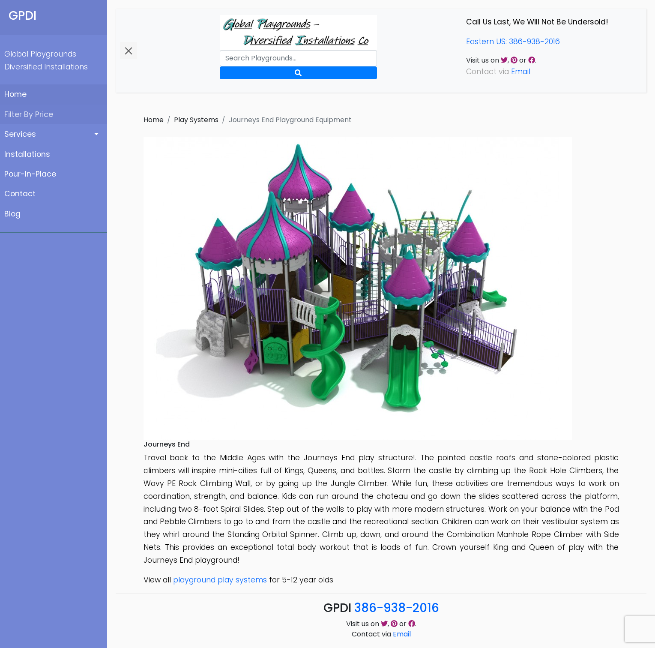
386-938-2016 (396, 608)
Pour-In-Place (30, 174)
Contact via (381, 634)
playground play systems (220, 580)
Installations (27, 154)
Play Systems (196, 120)
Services (20, 134)
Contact (20, 194)
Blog (12, 214)
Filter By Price (28, 114)
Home (15, 94)
